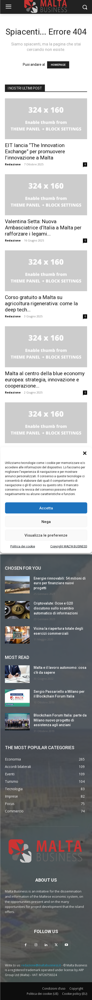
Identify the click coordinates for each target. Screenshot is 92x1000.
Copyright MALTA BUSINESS (68, 546)
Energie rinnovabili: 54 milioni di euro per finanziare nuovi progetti (60, 583)
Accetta (46, 508)
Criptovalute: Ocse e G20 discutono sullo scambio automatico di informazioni (56, 608)
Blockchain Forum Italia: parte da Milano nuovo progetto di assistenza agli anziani (60, 720)
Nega (46, 521)
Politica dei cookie (22, 546)
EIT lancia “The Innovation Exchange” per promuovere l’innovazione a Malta (35, 151)
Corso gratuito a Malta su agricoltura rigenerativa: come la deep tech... (41, 303)
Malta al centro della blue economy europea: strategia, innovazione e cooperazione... (45, 379)
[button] (84, 453)
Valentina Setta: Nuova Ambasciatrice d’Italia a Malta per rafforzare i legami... (43, 227)
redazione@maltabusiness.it (41, 965)
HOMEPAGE (58, 64)
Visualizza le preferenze (46, 535)
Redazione (13, 164)
